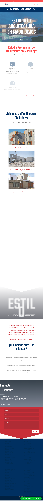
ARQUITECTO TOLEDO (8, 454)
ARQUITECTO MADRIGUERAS (27, 455)
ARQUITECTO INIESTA (26, 454)
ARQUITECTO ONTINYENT (27, 449)
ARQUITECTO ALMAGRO (27, 471)
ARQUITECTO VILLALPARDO (8, 453)
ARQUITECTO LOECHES (27, 485)
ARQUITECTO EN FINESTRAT (9, 450)
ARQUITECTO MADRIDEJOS (27, 476)
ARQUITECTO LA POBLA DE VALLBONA (10, 489)
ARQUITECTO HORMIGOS (27, 478)
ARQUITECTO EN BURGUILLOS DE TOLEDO (10, 461)
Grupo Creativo (18, 499)
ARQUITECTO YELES (7, 478)
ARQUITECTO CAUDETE (27, 470)
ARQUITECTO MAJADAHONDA (9, 445)
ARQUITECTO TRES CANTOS (27, 482)
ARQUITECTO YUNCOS (8, 477)
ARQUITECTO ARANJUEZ (27, 486)
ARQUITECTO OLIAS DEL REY (9, 459)
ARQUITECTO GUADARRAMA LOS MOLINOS (29, 474)
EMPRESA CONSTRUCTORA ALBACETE (28, 492)
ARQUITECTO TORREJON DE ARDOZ (10, 446)
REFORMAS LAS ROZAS (26, 464)
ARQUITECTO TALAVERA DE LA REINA (28, 475)
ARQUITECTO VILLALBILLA (27, 484)
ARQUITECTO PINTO (7, 457)
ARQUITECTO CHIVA (7, 488)
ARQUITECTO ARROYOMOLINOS (28, 480)
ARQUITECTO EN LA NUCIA (8, 449)
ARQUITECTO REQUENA (8, 473)
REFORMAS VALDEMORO (27, 463)
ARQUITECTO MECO (26, 481)
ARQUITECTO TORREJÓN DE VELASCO (10, 478)
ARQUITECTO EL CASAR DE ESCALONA (28, 478)
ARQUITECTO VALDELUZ (8, 471)
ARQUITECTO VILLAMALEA (8, 476)
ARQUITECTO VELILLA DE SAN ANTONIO (29, 483)
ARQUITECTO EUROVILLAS (8, 455)
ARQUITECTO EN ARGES (8, 460)
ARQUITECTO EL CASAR (27, 472)
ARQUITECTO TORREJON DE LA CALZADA (10, 479)
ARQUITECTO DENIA (26, 458)
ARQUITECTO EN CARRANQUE (9, 486)
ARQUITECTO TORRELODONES (28, 444)
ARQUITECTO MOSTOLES (8, 447)
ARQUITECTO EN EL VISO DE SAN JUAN (29, 465)
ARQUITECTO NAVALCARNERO (28, 479)
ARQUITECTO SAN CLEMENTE (27, 491)
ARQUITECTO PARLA (26, 446)
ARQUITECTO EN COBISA (8, 460)
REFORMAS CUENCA (7, 490)
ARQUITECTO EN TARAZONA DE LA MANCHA (29, 452)
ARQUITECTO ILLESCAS (8, 475)
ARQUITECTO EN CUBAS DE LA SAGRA (10, 487)
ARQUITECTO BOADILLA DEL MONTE (10, 458)
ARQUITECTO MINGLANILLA (27, 490)
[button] (31, 498)
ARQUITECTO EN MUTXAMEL (9, 452)
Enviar (35, 436)
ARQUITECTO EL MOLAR (8, 483)
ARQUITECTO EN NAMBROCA (9, 462)
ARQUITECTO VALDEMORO (8, 448)
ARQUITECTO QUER (7, 474)
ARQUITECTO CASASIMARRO (27, 457)
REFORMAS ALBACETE (8, 491)
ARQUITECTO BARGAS (8, 485)
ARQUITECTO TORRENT (27, 451)
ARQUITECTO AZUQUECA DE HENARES (10, 472)
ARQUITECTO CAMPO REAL (27, 477)
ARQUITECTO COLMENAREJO (27, 445)
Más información (11, 77)
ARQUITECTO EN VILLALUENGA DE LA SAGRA (29, 460)
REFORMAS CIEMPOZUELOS (8, 464)
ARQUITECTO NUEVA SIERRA (9, 465)
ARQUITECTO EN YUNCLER (27, 460)
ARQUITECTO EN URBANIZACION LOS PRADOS (11, 468)
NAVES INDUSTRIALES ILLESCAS (9, 463)
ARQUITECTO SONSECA (8, 480)
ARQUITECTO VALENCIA (8, 489)
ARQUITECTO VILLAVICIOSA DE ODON (10, 449)
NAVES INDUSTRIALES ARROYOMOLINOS (29, 462)
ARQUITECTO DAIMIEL (26, 469)
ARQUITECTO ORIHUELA (27, 450)
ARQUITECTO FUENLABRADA (27, 447)
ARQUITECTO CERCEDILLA (27, 473)
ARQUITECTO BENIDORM (27, 459)
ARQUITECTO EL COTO (8, 484)
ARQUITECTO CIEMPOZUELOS (27, 448)
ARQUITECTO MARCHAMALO (9, 470)
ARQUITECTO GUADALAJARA (8, 469)
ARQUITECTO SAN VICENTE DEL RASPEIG (29, 449)
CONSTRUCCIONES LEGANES (27, 488)
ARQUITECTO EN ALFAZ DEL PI (9, 451)
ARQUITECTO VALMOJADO (27, 487)
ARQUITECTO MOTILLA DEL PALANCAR (29, 453)
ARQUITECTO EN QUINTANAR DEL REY (29, 456)
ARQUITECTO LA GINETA (8, 481)
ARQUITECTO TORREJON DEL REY (9, 482)
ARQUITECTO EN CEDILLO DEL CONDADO (29, 461)
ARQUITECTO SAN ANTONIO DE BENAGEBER (11, 456)
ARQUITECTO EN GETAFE (8, 444)
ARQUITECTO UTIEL (26, 468)
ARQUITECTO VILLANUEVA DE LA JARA (28, 489)
